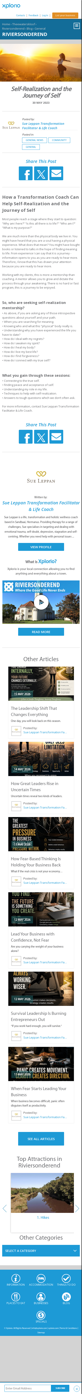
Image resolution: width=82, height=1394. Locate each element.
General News (34, 140)
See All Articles (41, 1139)
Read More (41, 632)
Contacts (20, 15)
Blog (29, 28)
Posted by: (28, 119)
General (40, 28)
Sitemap (41, 1332)
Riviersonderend (13, 28)
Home (6, 24)
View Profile (41, 547)
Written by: (41, 497)
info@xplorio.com (39, 1328)
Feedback (33, 15)
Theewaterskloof (23, 24)
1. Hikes (43, 1217)
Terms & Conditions (68, 1328)
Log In (45, 15)
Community (59, 140)
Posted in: (28, 134)
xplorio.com (53, 1328)
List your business (65, 15)
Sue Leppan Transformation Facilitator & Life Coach (43, 125)
